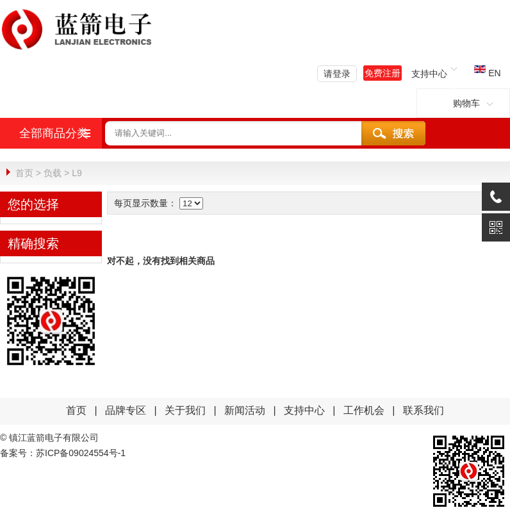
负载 (53, 173)
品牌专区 (125, 409)
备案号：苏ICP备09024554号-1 (63, 452)
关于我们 (185, 409)
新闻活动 (246, 409)
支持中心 (304, 409)
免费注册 (382, 73)
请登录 (337, 74)
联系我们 (423, 409)
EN (487, 73)
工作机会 (363, 409)
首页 (24, 173)
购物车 (463, 103)
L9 (77, 173)
